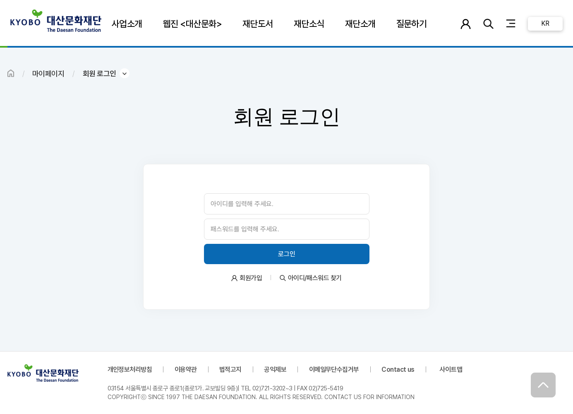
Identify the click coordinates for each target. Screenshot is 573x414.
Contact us (398, 369)
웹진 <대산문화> (192, 23)
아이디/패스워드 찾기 (315, 278)
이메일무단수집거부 (334, 369)
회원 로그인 (99, 73)
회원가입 (251, 278)
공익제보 (275, 369)
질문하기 (411, 23)
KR (545, 23)
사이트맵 (451, 369)
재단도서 (257, 23)
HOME (10, 73)
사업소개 (127, 23)
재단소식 (309, 23)
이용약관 (186, 369)
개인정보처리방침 (130, 369)
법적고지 (230, 369)
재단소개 (360, 23)
